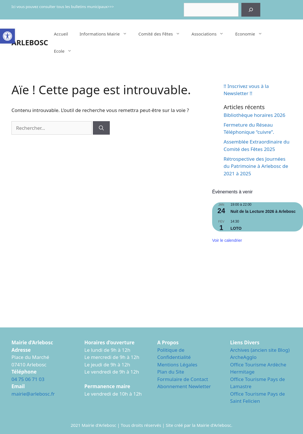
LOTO (236, 228)
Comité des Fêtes (162, 33)
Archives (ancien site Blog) (260, 350)
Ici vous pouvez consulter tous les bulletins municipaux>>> (62, 6)
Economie (251, 33)
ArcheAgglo (243, 357)
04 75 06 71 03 (27, 379)
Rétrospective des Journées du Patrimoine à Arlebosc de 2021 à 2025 (256, 166)
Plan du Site (170, 371)
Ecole (65, 51)
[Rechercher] (250, 10)
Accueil (61, 34)
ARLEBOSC (29, 42)
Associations (210, 33)
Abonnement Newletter (184, 386)
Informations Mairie (105, 33)
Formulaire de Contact (182, 379)
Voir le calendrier (227, 240)
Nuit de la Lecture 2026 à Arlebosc (263, 211)
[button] (7, 36)
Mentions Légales (177, 364)
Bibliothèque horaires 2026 (254, 115)
